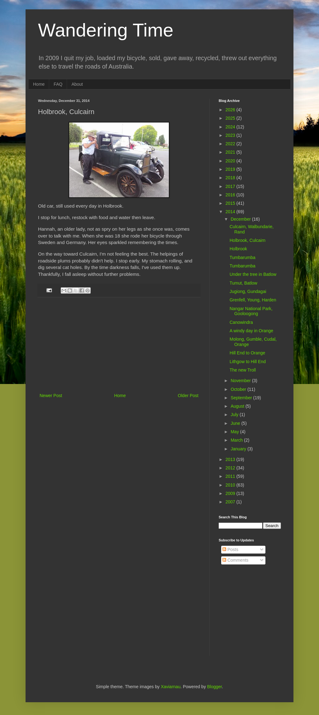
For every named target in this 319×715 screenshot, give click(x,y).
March (237, 440)
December (241, 219)
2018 (231, 177)
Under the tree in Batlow (253, 274)
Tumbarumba (242, 257)
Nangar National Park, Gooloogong (251, 311)
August (238, 406)
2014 (231, 211)
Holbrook (238, 248)
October (239, 389)
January (239, 448)
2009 (231, 493)
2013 (231, 459)
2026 (231, 109)
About (77, 84)
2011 (231, 476)
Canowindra (241, 322)
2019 (231, 169)
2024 (231, 126)
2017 (231, 186)
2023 (231, 135)
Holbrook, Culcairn (247, 240)
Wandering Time (106, 30)
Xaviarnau (170, 686)
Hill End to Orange (247, 352)
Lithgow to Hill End (248, 361)
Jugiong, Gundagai (248, 291)
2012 (231, 467)
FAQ (58, 84)
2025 (231, 118)
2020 (231, 160)
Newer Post (51, 395)
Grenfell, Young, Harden (253, 299)
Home (39, 84)
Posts (230, 549)
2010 (231, 484)
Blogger (214, 686)
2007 (231, 501)
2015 (231, 203)
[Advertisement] (119, 345)
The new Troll (243, 369)
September (242, 397)
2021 (231, 152)
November (241, 380)
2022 (231, 143)
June (236, 423)
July (235, 414)
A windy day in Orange (251, 330)
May (235, 431)
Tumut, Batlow (243, 283)
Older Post (188, 395)
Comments (235, 560)
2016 (231, 194)
